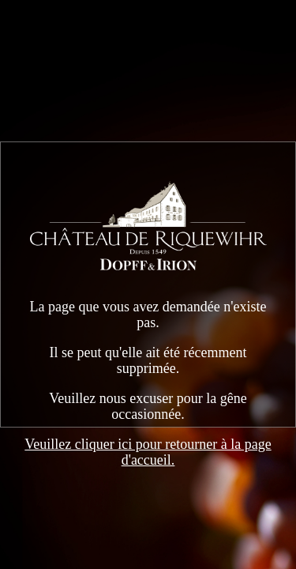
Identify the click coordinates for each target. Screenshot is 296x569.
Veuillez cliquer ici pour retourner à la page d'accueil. (147, 452)
